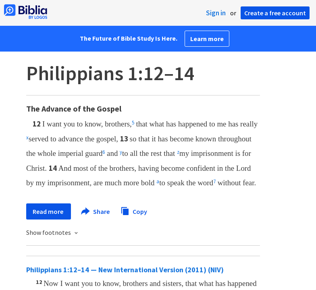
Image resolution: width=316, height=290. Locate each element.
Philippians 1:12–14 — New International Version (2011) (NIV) (125, 269)
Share (96, 211)
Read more (48, 211)
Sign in (216, 12)
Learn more (207, 39)
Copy (134, 210)
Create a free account (275, 13)
